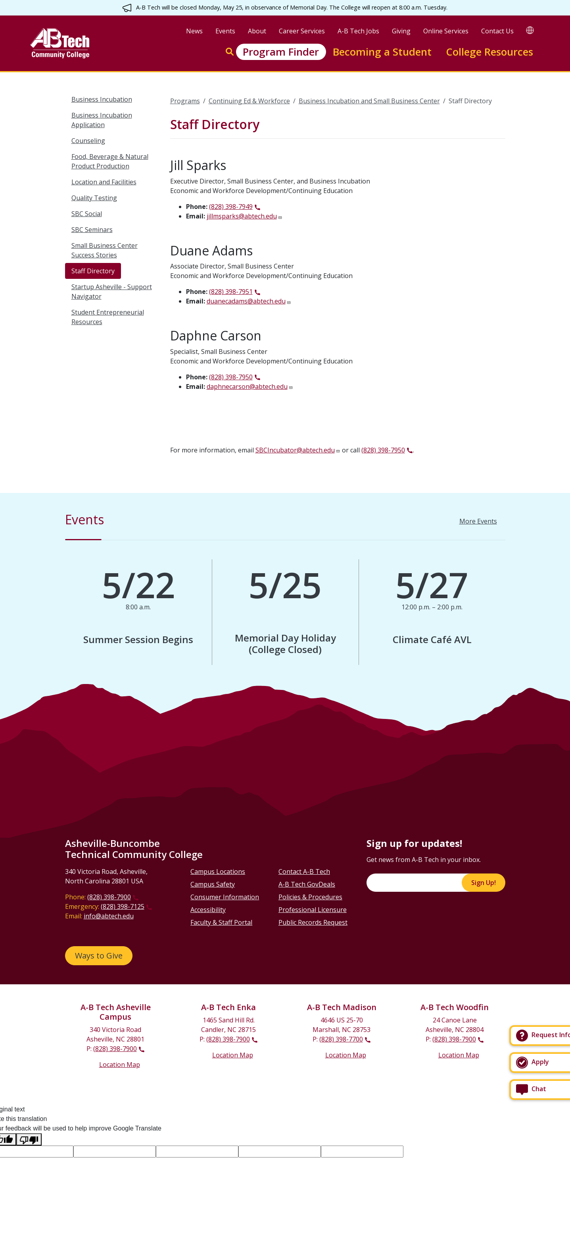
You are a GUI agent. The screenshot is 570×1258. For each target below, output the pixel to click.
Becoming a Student (382, 52)
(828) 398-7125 (122, 906)
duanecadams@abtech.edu (246, 301)
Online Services (445, 31)
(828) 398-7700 (341, 1039)
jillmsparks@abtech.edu (242, 216)
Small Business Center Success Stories (104, 250)
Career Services (302, 31)
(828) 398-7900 (109, 897)
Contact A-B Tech (304, 871)
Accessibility (208, 909)
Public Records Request (312, 922)
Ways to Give (99, 955)
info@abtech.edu (109, 916)
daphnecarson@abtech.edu (247, 386)
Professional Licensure (312, 909)
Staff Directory (93, 271)
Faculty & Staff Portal (221, 922)
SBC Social (86, 213)
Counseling (88, 140)
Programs (185, 101)
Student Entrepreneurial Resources (107, 317)
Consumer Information (224, 897)
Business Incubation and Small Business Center (369, 101)
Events (225, 31)
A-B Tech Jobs (358, 31)
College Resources (489, 52)
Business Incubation (101, 99)
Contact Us (497, 31)
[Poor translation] (29, 1139)
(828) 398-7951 (231, 291)
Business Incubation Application (101, 120)
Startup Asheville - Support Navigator (111, 291)
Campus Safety (212, 884)
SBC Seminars (92, 229)
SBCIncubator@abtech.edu (295, 450)
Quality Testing (94, 197)
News (194, 31)
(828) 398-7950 (231, 377)
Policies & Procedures (310, 897)
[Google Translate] (530, 30)
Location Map (119, 1064)
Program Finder (281, 52)
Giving (401, 31)
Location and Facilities (103, 182)
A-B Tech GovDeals (306, 884)
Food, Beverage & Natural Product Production (109, 161)
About (257, 31)
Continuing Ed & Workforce (249, 101)
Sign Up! (483, 882)
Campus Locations (217, 871)
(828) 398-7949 (231, 206)
